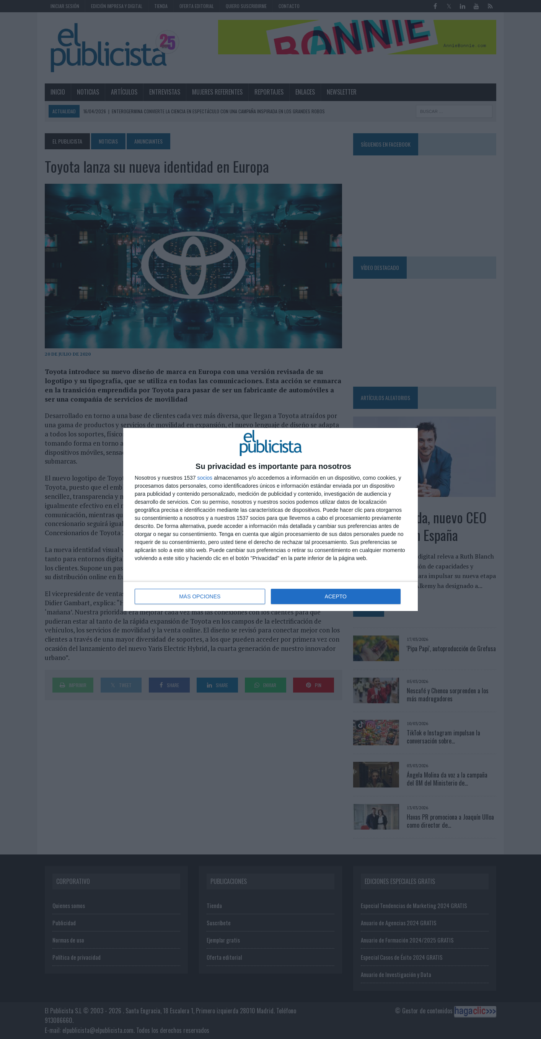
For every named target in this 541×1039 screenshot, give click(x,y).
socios (204, 477)
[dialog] (270, 519)
